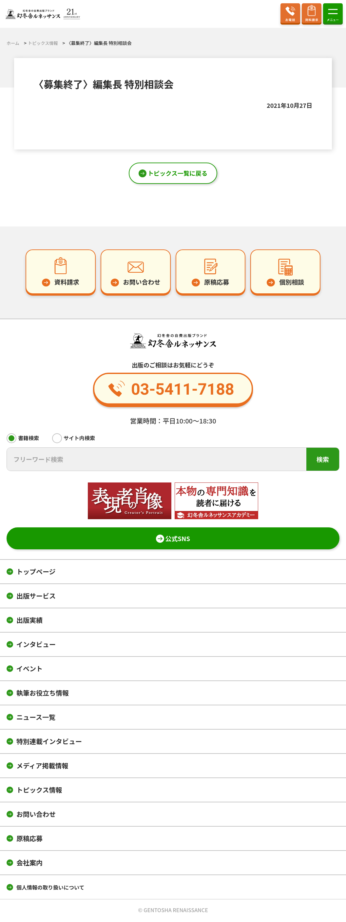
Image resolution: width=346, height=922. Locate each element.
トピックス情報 (39, 791)
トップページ (36, 573)
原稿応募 (29, 839)
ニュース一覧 (35, 718)
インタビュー (36, 645)
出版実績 (29, 621)
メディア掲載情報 (42, 767)
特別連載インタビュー (49, 742)
